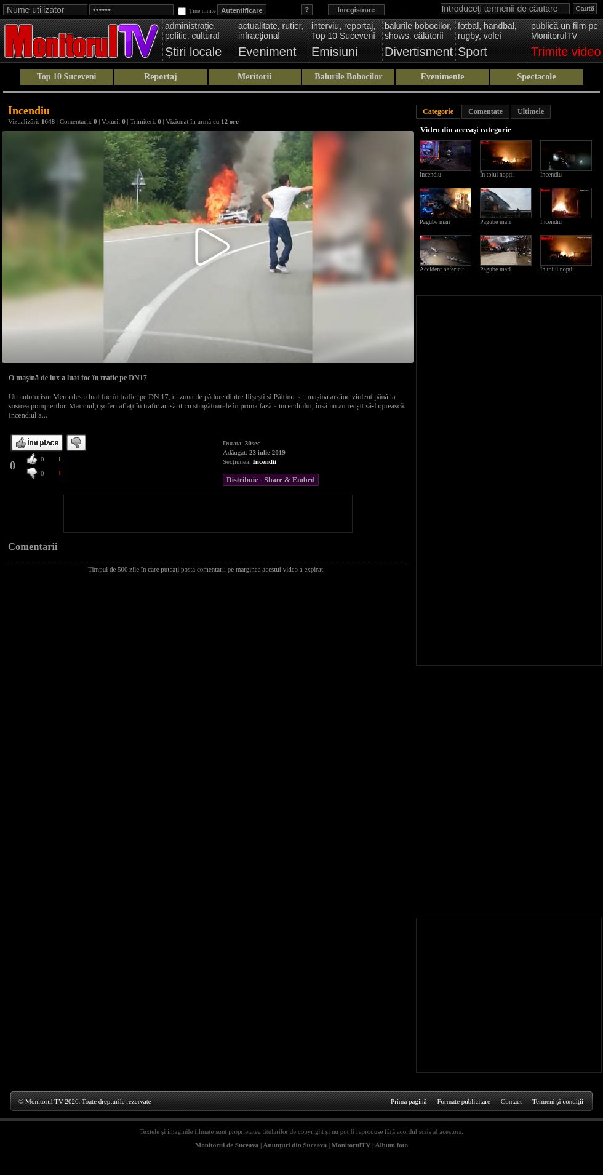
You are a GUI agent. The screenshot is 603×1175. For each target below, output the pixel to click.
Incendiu (430, 174)
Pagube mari (435, 221)
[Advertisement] (208, 513)
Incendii (265, 461)
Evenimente (443, 76)
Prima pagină (408, 1101)
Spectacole (536, 76)
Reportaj (160, 76)
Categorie (438, 111)
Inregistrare (356, 10)
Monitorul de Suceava (226, 1145)
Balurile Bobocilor (348, 76)
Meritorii (254, 76)
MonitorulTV (351, 1145)
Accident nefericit (442, 269)
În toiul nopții (497, 174)
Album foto (391, 1145)
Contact (511, 1101)
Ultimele (530, 111)
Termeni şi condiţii (557, 1101)
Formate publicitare (463, 1101)
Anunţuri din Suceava (295, 1145)
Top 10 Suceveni (67, 76)
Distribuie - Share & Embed (270, 480)
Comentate (485, 111)
